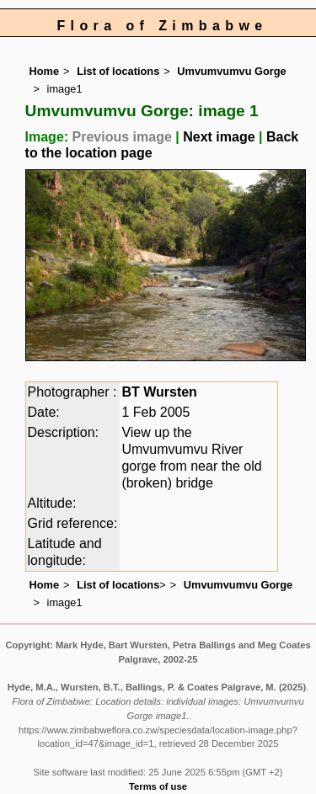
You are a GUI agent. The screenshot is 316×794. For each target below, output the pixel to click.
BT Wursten (158, 392)
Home (44, 71)
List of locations (118, 71)
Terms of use (158, 786)
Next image (218, 137)
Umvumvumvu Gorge (231, 71)
